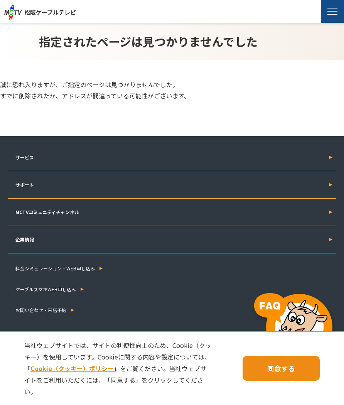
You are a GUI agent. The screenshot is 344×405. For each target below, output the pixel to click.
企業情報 (24, 239)
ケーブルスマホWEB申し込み (45, 289)
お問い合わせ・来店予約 (40, 310)
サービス (24, 157)
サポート (24, 184)
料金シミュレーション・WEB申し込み (55, 268)
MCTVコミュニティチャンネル (47, 212)
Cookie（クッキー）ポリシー (72, 368)
